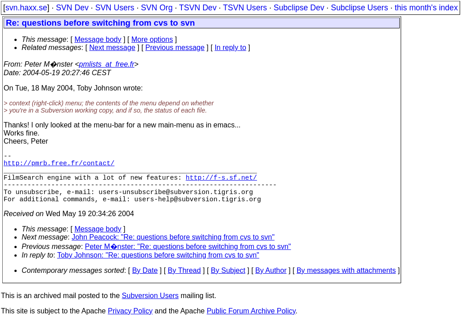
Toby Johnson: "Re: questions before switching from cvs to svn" (158, 268)
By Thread (184, 283)
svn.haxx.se (26, 7)
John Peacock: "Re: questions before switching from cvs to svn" (173, 250)
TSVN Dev (198, 7)
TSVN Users (245, 7)
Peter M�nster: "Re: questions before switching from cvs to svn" (188, 259)
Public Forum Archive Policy (251, 323)
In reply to (230, 47)
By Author (270, 283)
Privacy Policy (130, 323)
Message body (97, 39)
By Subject (228, 283)
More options (152, 39)
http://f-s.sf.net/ (221, 184)
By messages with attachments (346, 283)
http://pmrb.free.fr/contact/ (59, 166)
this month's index (426, 7)
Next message (112, 47)
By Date (145, 283)
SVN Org (156, 7)
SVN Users (114, 7)
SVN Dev (72, 7)
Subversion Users (150, 308)
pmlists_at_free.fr (107, 64)
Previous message (175, 47)
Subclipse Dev (299, 7)
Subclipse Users (359, 7)
